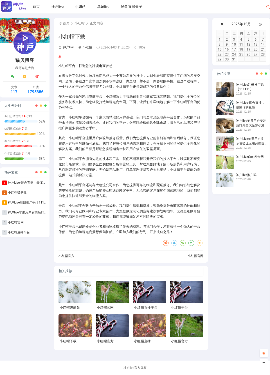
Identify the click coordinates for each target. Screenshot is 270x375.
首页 (36, 7)
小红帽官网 (16, 222)
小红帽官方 (66, 256)
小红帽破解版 (17, 192)
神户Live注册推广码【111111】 (30, 202)
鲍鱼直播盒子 (131, 7)
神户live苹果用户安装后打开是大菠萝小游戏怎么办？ (45, 212)
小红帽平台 (179, 308)
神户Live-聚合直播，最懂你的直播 (31, 182)
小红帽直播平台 (19, 232)
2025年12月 (241, 24)
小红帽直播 (142, 341)
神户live (57, 7)
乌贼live (103, 7)
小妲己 (80, 7)
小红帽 (79, 23)
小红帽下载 (68, 341)
